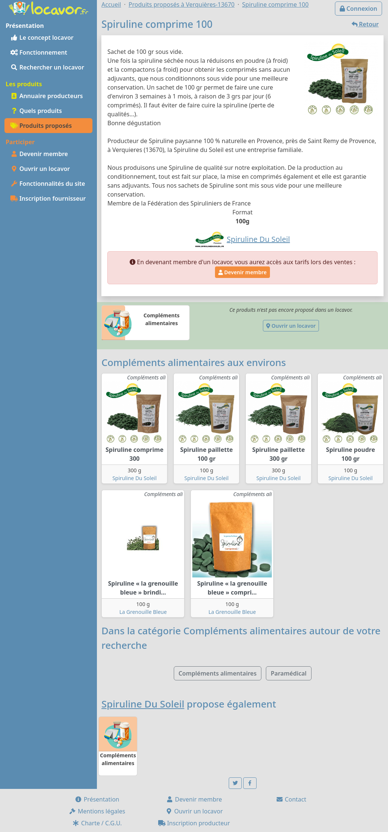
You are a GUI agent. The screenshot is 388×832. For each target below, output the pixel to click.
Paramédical (288, 673)
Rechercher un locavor (47, 67)
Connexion (358, 8)
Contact (291, 799)
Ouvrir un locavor (40, 169)
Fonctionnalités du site (47, 183)
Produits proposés (41, 126)
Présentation (97, 799)
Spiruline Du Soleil (135, 478)
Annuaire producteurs (46, 96)
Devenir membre (39, 154)
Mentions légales (97, 811)
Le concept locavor (42, 37)
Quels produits (36, 111)
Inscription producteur (194, 823)
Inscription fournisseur (48, 198)
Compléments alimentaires (218, 673)
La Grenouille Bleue (143, 611)
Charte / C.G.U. (97, 823)
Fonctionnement (38, 52)
